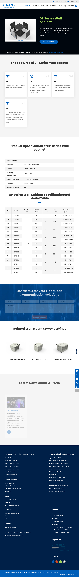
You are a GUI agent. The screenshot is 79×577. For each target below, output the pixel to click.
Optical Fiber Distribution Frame (59, 458)
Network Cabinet (10, 486)
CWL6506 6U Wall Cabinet (63, 360)
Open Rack (8, 491)
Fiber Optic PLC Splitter (12, 466)
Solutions (36, 7)
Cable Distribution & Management (61, 454)
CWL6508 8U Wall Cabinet (16, 360)
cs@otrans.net (72, 1)
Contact (71, 7)
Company (53, 7)
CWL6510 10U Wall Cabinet (39, 360)
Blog (64, 7)
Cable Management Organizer (58, 486)
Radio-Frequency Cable (12, 505)
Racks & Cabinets (24, 52)
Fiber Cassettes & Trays (56, 488)
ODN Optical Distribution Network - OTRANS (18, 533)
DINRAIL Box (52, 474)
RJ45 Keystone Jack (11, 474)
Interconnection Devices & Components (19, 454)
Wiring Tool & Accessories (57, 491)
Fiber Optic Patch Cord (12, 469)
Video (6, 516)
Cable (7, 496)
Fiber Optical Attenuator (12, 463)
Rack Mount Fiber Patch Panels (58, 461)
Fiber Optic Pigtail (10, 472)
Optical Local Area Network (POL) (15, 535)
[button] (18, 40)
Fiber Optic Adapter (11, 461)
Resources (44, 7)
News (60, 7)
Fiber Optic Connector (11, 458)
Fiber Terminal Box (55, 469)
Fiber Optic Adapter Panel (57, 477)
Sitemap (61, 575)
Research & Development (12, 513)
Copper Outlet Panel (55, 483)
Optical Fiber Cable (10, 500)
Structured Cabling (10, 527)
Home (9, 52)
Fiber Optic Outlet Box (56, 480)
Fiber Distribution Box (55, 472)
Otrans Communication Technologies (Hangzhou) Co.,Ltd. (29, 572)
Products (28, 7)
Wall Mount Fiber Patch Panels (58, 463)
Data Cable (8, 503)
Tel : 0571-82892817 (57, 514)
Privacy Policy (70, 575)
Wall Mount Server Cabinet (39, 52)
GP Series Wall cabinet (56, 52)
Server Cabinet (9, 483)
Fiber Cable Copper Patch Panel (59, 466)
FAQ (6, 519)
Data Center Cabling (11, 530)
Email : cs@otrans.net (57, 519)
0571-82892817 (58, 1)
